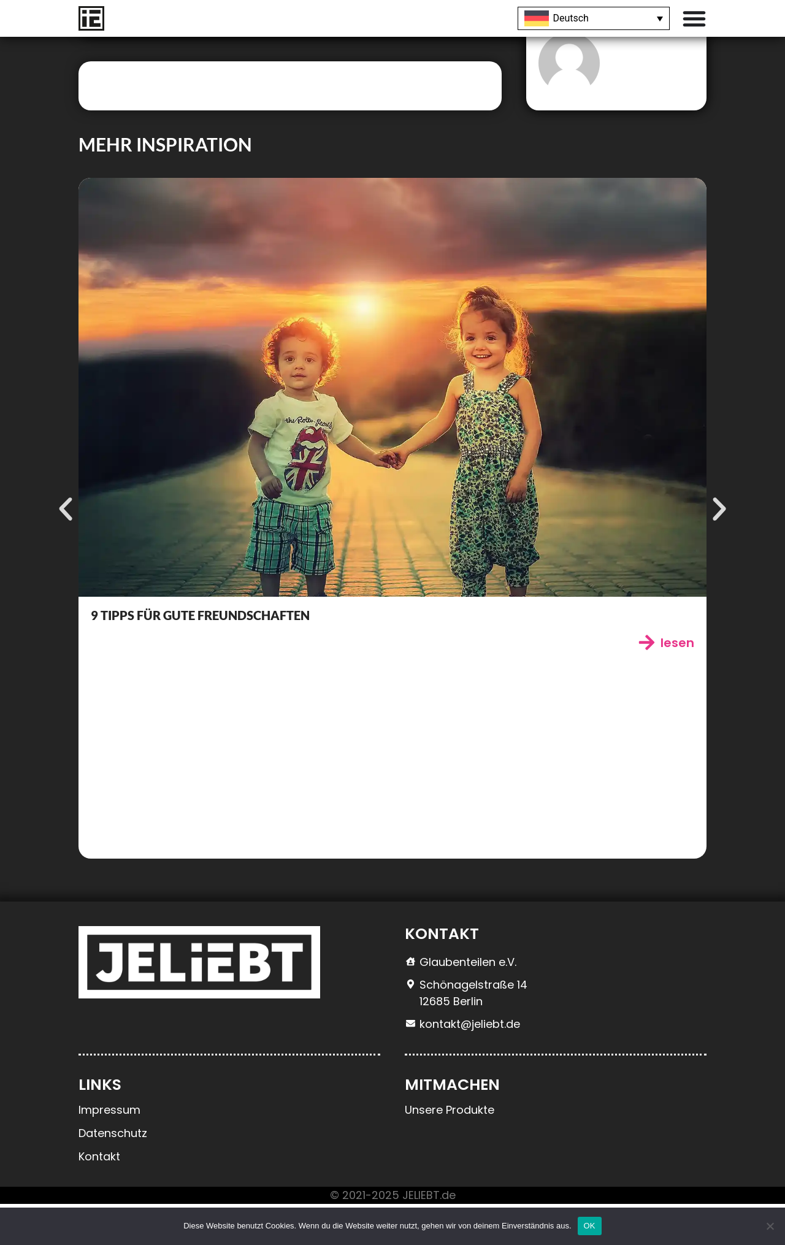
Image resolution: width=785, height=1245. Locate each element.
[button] (63, 550)
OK (589, 1225)
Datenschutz (112, 1174)
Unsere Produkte (449, 1151)
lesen (677, 683)
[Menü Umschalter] (694, 18)
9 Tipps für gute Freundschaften (200, 656)
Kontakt (99, 1197)
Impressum (109, 1151)
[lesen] (647, 683)
